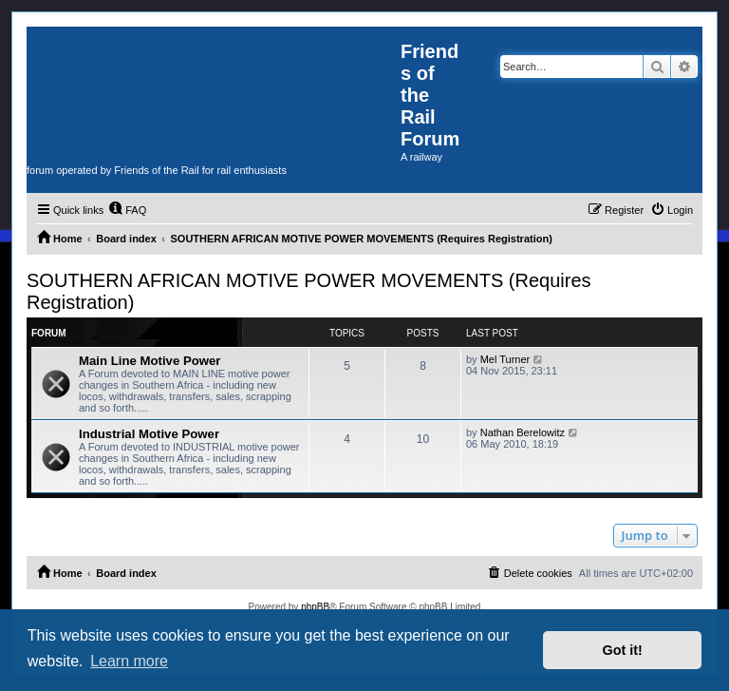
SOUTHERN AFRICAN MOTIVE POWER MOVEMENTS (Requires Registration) (309, 291)
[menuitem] (127, 210)
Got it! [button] (623, 650)
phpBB (315, 607)
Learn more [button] (129, 661)
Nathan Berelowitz (522, 432)
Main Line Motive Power (149, 361)
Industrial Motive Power (149, 434)
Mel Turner (505, 359)
